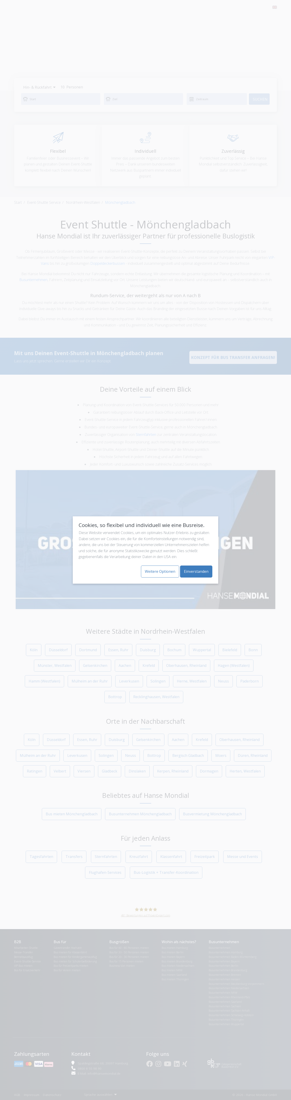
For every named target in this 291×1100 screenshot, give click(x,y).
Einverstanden (196, 571)
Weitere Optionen (160, 571)
